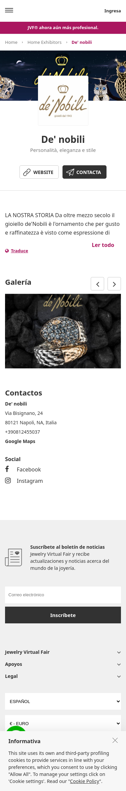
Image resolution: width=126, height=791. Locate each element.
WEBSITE (43, 172)
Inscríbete (63, 615)
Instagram (24, 481)
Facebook (23, 469)
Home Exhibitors (44, 42)
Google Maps (20, 441)
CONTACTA (88, 172)
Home (11, 42)
